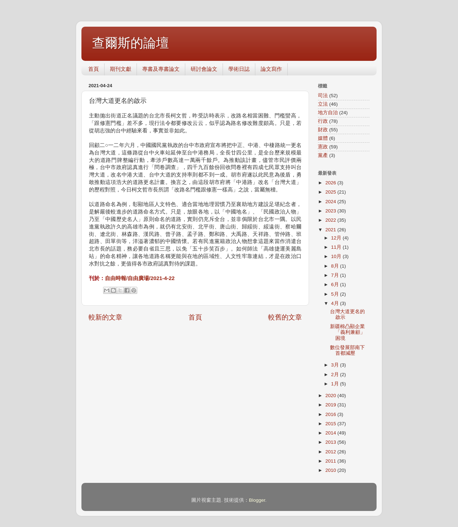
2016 (331, 414)
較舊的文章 (285, 317)
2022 (331, 220)
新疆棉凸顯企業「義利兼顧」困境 (347, 332)
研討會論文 (204, 69)
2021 (331, 229)
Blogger (257, 500)
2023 (331, 211)
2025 (331, 192)
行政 (323, 121)
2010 (331, 470)
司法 (323, 95)
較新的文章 (105, 317)
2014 (331, 433)
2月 (335, 374)
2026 (331, 182)
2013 (331, 442)
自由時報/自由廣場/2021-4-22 (140, 278)
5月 (335, 294)
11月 (337, 247)
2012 (331, 451)
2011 (331, 461)
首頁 (93, 69)
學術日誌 (239, 69)
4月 (335, 303)
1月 (335, 383)
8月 (335, 266)
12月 (337, 238)
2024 (331, 201)
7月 (335, 275)
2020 (331, 395)
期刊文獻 (120, 69)
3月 (335, 365)
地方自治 (328, 112)
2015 (331, 423)
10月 (337, 256)
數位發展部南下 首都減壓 (347, 350)
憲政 (323, 146)
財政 (323, 129)
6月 (335, 284)
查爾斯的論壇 (130, 43)
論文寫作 (271, 69)
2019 (331, 404)
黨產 (323, 155)
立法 (323, 104)
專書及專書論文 (161, 69)
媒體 (323, 138)
